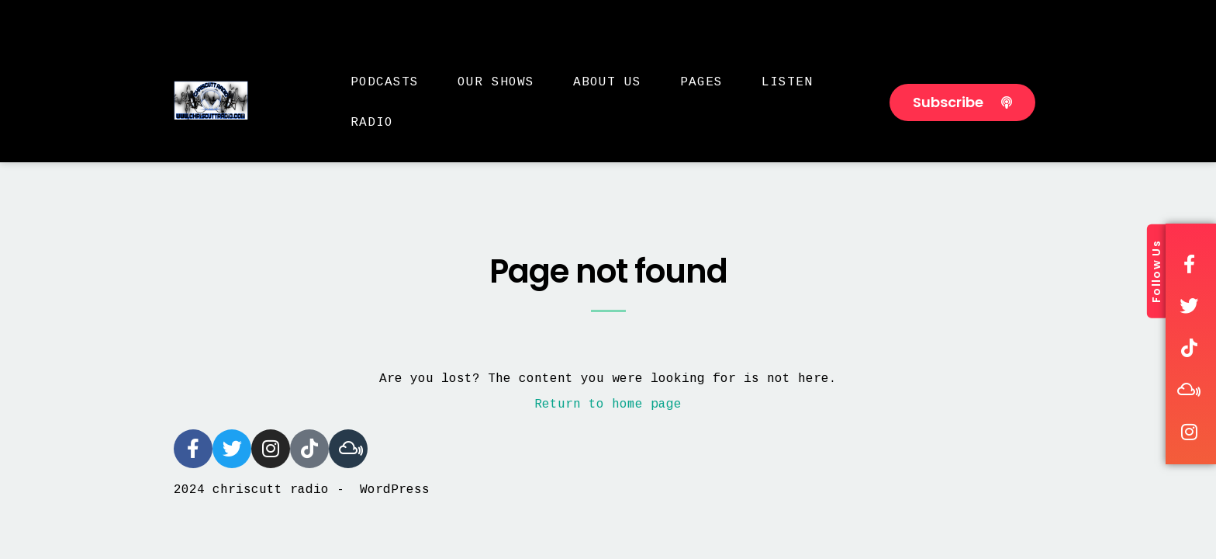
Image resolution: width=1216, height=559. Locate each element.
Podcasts (385, 82)
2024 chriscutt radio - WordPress (302, 490)
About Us (607, 82)
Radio (372, 123)
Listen (787, 82)
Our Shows (496, 82)
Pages (701, 82)
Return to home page (608, 404)
